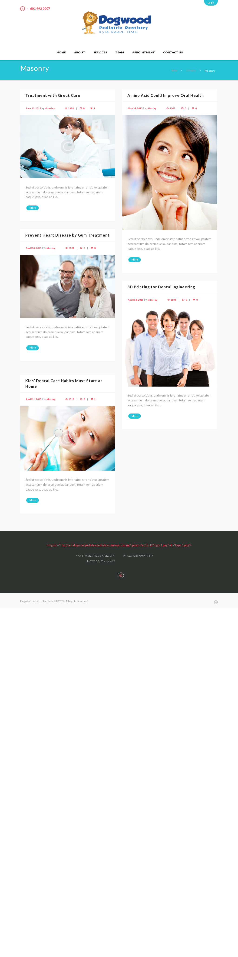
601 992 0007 (41, 8)
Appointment (143, 52)
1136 (174, 299)
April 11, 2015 (34, 399)
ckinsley (50, 108)
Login (210, 2)
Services (100, 52)
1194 (72, 253)
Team (119, 52)
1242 (173, 108)
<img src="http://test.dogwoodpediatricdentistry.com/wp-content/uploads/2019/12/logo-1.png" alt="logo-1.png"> (119, 545)
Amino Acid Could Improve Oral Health (166, 95)
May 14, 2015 (135, 108)
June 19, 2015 (33, 108)
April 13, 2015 (34, 253)
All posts (190, 70)
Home (61, 52)
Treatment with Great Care (53, 95)
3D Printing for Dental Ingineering (162, 286)
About (79, 52)
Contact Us (173, 52)
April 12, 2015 (136, 299)
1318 (72, 108)
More (33, 208)
